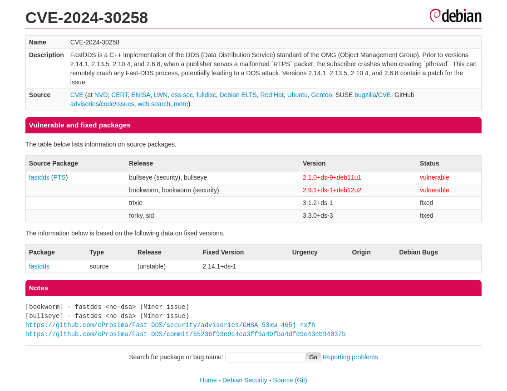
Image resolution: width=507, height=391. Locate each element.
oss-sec (182, 94)
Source (283, 380)
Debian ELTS (237, 94)
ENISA (140, 94)
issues (125, 104)
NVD (101, 94)
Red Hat (271, 94)
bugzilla (365, 94)
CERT (119, 94)
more (181, 104)
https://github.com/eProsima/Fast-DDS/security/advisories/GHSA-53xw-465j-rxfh (170, 325)
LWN (160, 94)
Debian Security (244, 380)
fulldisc (206, 94)
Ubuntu (297, 94)
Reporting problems (350, 357)
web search (154, 104)
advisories (84, 104)
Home (208, 380)
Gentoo (321, 94)
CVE (77, 94)
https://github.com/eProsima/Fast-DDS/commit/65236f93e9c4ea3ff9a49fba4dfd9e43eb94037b (185, 334)
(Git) (301, 380)
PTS (60, 177)
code (107, 104)
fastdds (39, 177)
